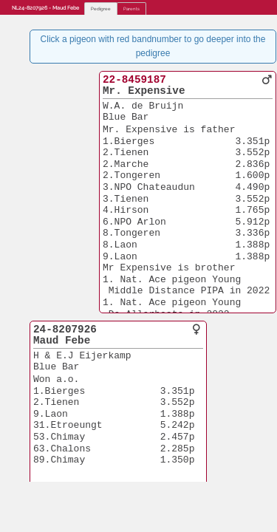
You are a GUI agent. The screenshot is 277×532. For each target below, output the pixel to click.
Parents (131, 8)
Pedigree (101, 8)
